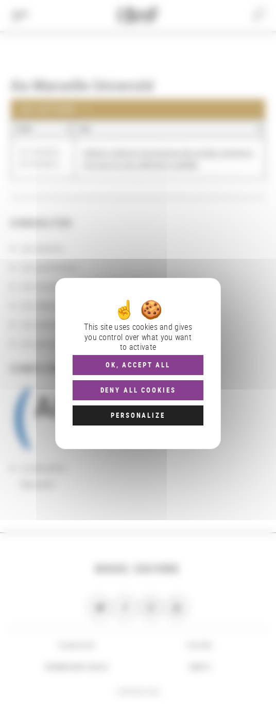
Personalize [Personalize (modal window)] (138, 415)
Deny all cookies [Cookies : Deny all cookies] (138, 390)
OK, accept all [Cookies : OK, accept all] (138, 364)
